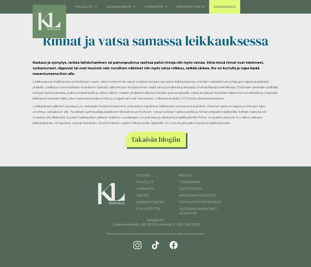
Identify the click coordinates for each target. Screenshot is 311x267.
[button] (86, 6)
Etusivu (143, 175)
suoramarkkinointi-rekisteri (198, 211)
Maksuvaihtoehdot (197, 195)
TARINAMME (189, 182)
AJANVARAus (225, 7)
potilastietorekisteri (198, 202)
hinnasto (145, 189)
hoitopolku (190, 189)
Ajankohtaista (191, 7)
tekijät (142, 195)
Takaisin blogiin (155, 139)
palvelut (144, 182)
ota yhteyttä (148, 209)
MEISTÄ (185, 175)
